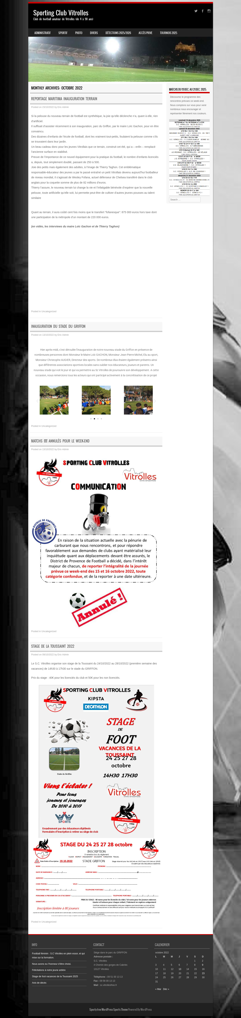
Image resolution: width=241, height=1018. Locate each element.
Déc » (166, 989)
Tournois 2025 (168, 33)
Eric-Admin (63, 107)
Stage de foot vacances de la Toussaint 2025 (55, 976)
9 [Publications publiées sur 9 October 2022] (202, 965)
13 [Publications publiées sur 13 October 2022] (180, 969)
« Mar (158, 989)
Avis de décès (39, 982)
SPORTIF (63, 33)
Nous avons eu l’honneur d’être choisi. (51, 964)
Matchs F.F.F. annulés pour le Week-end (60, 441)
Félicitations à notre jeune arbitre (49, 970)
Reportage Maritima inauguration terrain (64, 98)
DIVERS (94, 33)
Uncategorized (49, 311)
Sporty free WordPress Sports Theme (108, 1009)
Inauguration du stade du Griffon (58, 326)
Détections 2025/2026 (118, 33)
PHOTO (78, 33)
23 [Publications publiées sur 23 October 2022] (203, 973)
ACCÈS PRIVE (145, 33)
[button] (37, 401)
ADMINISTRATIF (42, 33)
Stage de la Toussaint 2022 (52, 646)
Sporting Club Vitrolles (60, 13)
